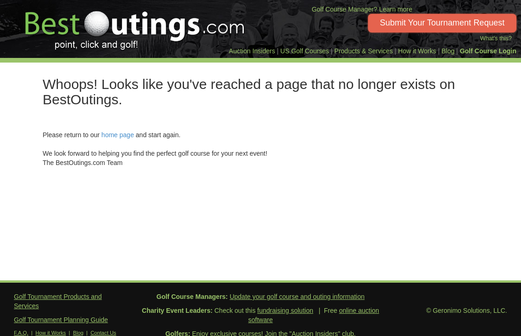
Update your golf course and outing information (296, 296)
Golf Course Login (488, 51)
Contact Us (103, 333)
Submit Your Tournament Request (442, 22)
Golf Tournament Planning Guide (61, 319)
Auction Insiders (252, 51)
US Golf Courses (304, 51)
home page (118, 135)
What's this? (496, 38)
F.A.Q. (21, 333)
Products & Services (363, 51)
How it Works (417, 51)
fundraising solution (285, 310)
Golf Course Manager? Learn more (361, 9)
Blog (447, 51)
